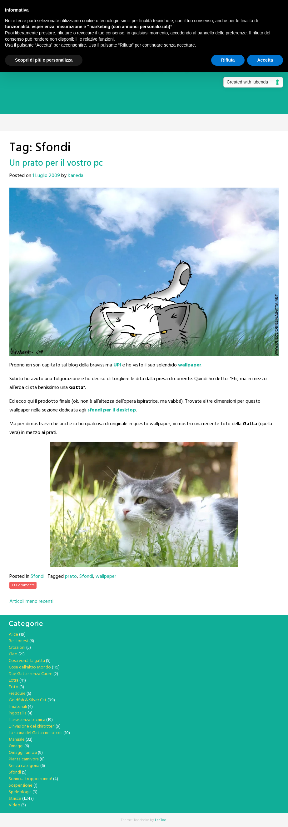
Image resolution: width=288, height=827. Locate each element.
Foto (13, 687)
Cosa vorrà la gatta (27, 660)
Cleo (13, 654)
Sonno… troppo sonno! (30, 779)
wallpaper (106, 576)
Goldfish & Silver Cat (28, 700)
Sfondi (37, 576)
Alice (13, 634)
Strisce (15, 798)
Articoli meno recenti (31, 602)
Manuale (17, 739)
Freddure (17, 693)
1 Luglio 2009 (46, 176)
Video (14, 805)
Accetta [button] (265, 60)
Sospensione (20, 785)
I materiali (18, 706)
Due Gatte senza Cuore (30, 674)
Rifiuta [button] (228, 60)
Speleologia (20, 792)
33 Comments (23, 585)
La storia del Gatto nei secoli (35, 733)
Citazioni (17, 647)
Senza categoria (24, 765)
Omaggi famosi (23, 752)
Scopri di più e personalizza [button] (43, 60)
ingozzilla (18, 713)
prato (71, 576)
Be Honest (18, 641)
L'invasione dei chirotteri (32, 726)
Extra (13, 680)
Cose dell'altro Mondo (30, 667)
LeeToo (160, 820)
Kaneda (75, 176)
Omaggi (16, 746)
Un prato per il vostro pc (56, 163)
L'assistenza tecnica (27, 720)
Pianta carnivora (24, 759)
